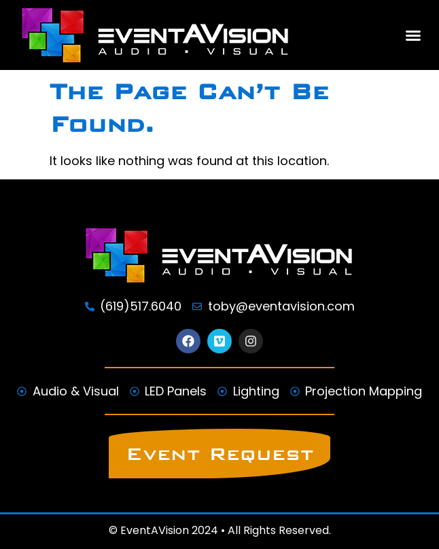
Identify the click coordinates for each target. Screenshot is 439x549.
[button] (413, 35)
